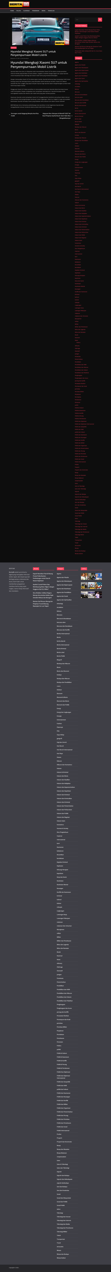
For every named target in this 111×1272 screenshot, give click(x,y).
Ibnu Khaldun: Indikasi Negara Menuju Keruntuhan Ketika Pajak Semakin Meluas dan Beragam (87, 42)
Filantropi (77, 173)
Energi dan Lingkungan (81, 162)
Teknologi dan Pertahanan (82, 532)
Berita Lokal (78, 119)
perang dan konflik (80, 381)
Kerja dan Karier (79, 281)
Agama (77, 62)
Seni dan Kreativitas (80, 505)
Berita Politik (78, 121)
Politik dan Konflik (80, 440)
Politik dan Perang (80, 451)
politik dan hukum (80, 432)
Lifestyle (77, 302)
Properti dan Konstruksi (81, 470)
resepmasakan (79, 480)
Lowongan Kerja (79, 308)
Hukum (77, 202)
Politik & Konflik (79, 413)
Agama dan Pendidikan (81, 75)
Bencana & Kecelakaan (81, 94)
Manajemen (78, 318)
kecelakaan (78, 267)
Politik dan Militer (80, 443)
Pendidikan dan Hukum (81, 370)
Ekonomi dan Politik (80, 156)
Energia (77, 165)
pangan (77, 354)
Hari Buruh (78, 186)
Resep (76, 472)
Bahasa (77, 89)
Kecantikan (78, 264)
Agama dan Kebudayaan (81, 67)
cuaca (76, 143)
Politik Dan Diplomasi (80, 421)
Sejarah (77, 491)
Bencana (77, 92)
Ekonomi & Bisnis (79, 151)
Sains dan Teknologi (80, 489)
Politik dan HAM (79, 429)
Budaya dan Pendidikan (81, 140)
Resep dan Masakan (80, 475)
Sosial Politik (78, 516)
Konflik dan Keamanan (81, 291)
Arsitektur (77, 86)
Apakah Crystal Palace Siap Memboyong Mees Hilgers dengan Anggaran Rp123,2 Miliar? (43, 587)
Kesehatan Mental (80, 286)
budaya (77, 135)
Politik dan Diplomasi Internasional (84, 424)
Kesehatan (78, 283)
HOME (12, 10)
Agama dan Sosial (80, 78)
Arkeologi (77, 84)
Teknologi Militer (79, 534)
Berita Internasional (80, 113)
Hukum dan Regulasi (80, 237)
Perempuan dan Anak (81, 386)
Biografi (77, 124)
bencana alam (79, 97)
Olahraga (26, 10)
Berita (76, 108)
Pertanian (77, 402)
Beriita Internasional (80, 105)
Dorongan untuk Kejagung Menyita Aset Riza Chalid (24, 115)
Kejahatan (77, 273)
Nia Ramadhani (25, 58)
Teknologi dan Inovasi (81, 524)
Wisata (77, 548)
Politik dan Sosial (79, 459)
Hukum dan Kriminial (81, 227)
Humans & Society (80, 246)
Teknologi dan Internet (81, 526)
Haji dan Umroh (79, 183)
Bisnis (43, 10)
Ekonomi (77, 148)
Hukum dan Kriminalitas (81, 224)
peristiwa (77, 389)
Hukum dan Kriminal (80, 221)
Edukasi (77, 146)
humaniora (78, 243)
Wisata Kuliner (79, 553)
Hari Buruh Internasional (82, 189)
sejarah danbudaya (80, 499)
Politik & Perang (79, 416)
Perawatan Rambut (80, 383)
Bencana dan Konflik (80, 102)
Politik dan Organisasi (81, 445)
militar (76, 321)
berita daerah (78, 111)
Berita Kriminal (79, 116)
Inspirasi (77, 251)
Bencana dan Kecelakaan (82, 100)
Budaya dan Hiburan (80, 138)
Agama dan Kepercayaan (82, 70)
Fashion (77, 170)
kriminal (77, 294)
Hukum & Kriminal (80, 205)
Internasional (78, 254)
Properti (77, 467)
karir (76, 256)
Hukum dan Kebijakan (81, 213)
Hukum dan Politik (80, 235)
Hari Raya (77, 192)
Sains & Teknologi (80, 486)
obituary (77, 345)
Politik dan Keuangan (80, 437)
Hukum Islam (78, 240)
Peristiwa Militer (79, 391)
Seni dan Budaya (79, 502)
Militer (76, 324)
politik (18, 10)
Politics (78, 342)
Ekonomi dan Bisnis (80, 154)
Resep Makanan (79, 478)
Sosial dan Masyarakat (81, 510)
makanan (77, 313)
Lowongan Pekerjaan (80, 310)
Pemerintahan (79, 359)
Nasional (77, 337)
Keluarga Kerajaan (80, 275)
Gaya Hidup (78, 178)
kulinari (77, 297)
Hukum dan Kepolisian (81, 219)
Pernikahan (78, 397)
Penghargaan (78, 375)
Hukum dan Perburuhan (81, 232)
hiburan (77, 197)
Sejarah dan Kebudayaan (82, 497)
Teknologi (51, 10)
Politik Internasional (80, 462)
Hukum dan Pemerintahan (82, 229)
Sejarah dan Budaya (80, 494)
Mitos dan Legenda (80, 329)
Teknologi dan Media (80, 529)
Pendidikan (35, 10)
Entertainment (79, 167)
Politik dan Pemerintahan (82, 448)
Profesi (77, 464)
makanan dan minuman (81, 316)
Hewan (77, 194)
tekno (76, 518)
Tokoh (76, 537)
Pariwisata (78, 356)
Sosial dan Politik (79, 513)
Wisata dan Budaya (80, 551)
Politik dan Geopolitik (80, 426)
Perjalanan (78, 394)
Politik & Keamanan (80, 410)
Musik (76, 335)
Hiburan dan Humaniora (81, 200)
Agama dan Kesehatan (81, 73)
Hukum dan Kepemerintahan (83, 216)
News (76, 340)
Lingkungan (78, 305)
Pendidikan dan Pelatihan (82, 372)
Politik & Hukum (79, 408)
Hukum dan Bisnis (80, 208)
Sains (76, 483)
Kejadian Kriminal (80, 270)
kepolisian (77, 278)
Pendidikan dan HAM (80, 364)
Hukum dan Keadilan (80, 210)
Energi (76, 159)
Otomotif (77, 351)
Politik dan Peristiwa (80, 453)
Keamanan (78, 259)
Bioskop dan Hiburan (80, 127)
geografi (77, 181)
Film (76, 175)
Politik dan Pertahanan (81, 456)
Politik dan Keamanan (81, 435)
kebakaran (78, 262)
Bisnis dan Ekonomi (80, 132)
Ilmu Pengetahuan (80, 248)
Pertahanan (78, 399)
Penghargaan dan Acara (81, 378)
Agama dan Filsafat (80, 65)
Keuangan (77, 289)
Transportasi (78, 540)
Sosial (76, 507)
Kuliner (77, 300)
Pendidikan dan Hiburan (81, 367)
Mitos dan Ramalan (80, 332)
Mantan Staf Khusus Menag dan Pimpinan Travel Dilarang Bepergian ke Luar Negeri (43, 603)
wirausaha (78, 545)
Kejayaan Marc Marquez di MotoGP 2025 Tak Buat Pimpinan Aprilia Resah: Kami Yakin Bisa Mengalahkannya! (57, 116)
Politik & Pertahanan (80, 418)
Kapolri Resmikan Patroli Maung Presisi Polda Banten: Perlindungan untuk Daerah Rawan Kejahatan (87, 31)
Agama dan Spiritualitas (81, 81)
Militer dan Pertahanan (81, 327)
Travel (76, 543)
